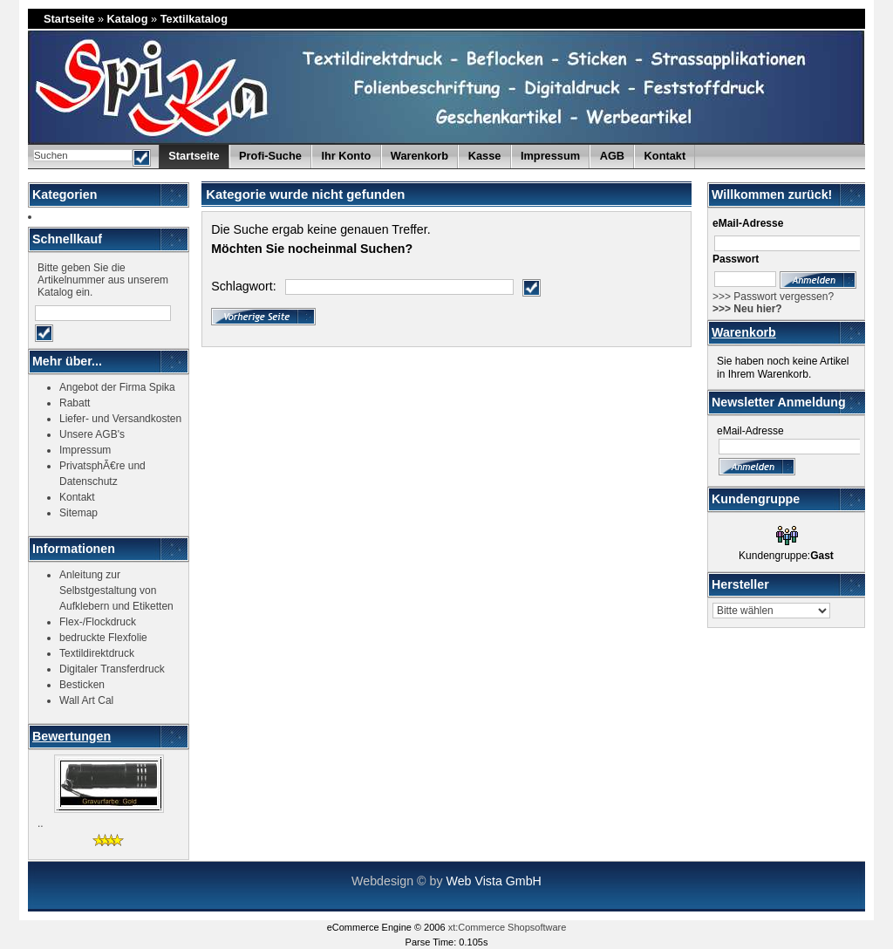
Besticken (82, 685)
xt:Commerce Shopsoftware (507, 927)
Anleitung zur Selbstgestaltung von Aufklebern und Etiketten (116, 590)
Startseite (69, 18)
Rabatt (74, 403)
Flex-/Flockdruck (97, 622)
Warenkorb (744, 332)
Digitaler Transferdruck (112, 669)
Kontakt (665, 155)
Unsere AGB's (92, 434)
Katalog (127, 18)
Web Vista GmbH (493, 881)
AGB (612, 155)
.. (40, 823)
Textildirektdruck (96, 653)
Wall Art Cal (86, 700)
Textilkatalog (194, 18)
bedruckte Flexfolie (103, 638)
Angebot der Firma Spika (117, 387)
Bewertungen (71, 736)
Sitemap (78, 513)
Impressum (550, 155)
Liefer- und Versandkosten (120, 419)
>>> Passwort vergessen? (773, 296)
